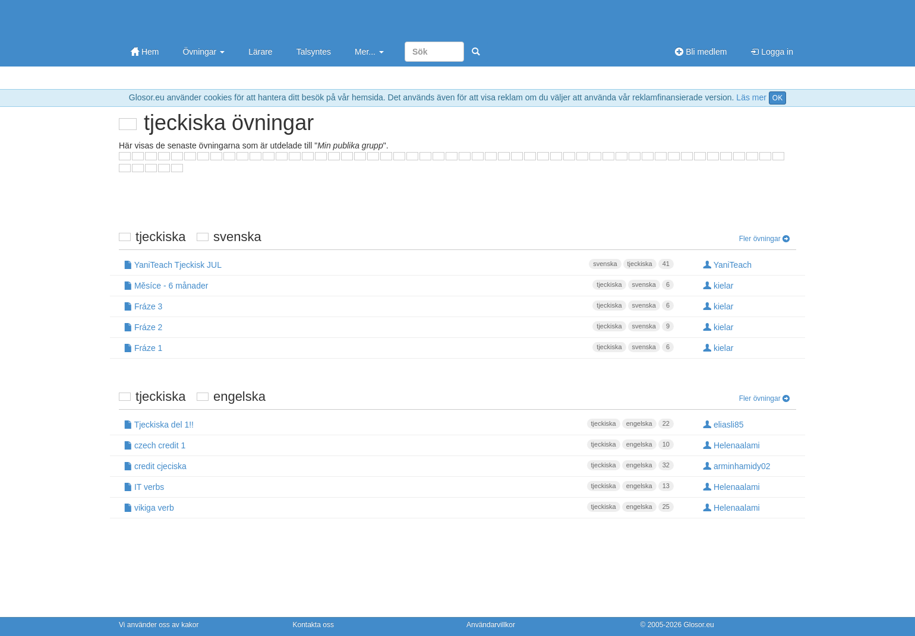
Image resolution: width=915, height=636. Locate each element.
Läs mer (751, 97)
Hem (145, 51)
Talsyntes (313, 51)
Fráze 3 (399, 305)
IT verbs (399, 486)
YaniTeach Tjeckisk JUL (399, 264)
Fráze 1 (399, 347)
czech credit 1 (399, 444)
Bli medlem (701, 51)
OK (777, 98)
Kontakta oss (313, 625)
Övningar (203, 51)
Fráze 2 (399, 326)
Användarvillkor (490, 625)
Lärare (260, 51)
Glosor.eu (698, 625)
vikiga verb (399, 507)
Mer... (369, 51)
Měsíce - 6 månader (399, 285)
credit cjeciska (399, 465)
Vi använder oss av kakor (159, 625)
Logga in (771, 51)
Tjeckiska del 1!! (399, 424)
